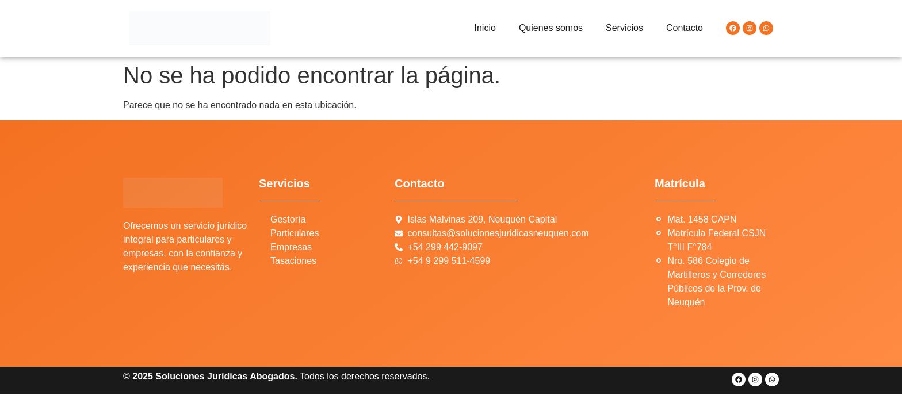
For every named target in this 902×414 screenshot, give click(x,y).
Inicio (485, 28)
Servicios (624, 28)
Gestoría (287, 219)
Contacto (684, 28)
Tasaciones (293, 261)
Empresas (291, 247)
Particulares (294, 233)
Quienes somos (551, 28)
